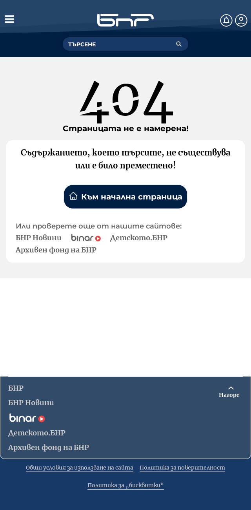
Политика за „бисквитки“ (125, 485)
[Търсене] (179, 44)
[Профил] (241, 20)
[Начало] (125, 20)
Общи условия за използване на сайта (79, 467)
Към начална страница (125, 196)
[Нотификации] (226, 20)
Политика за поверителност (182, 467)
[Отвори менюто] (9, 18)
